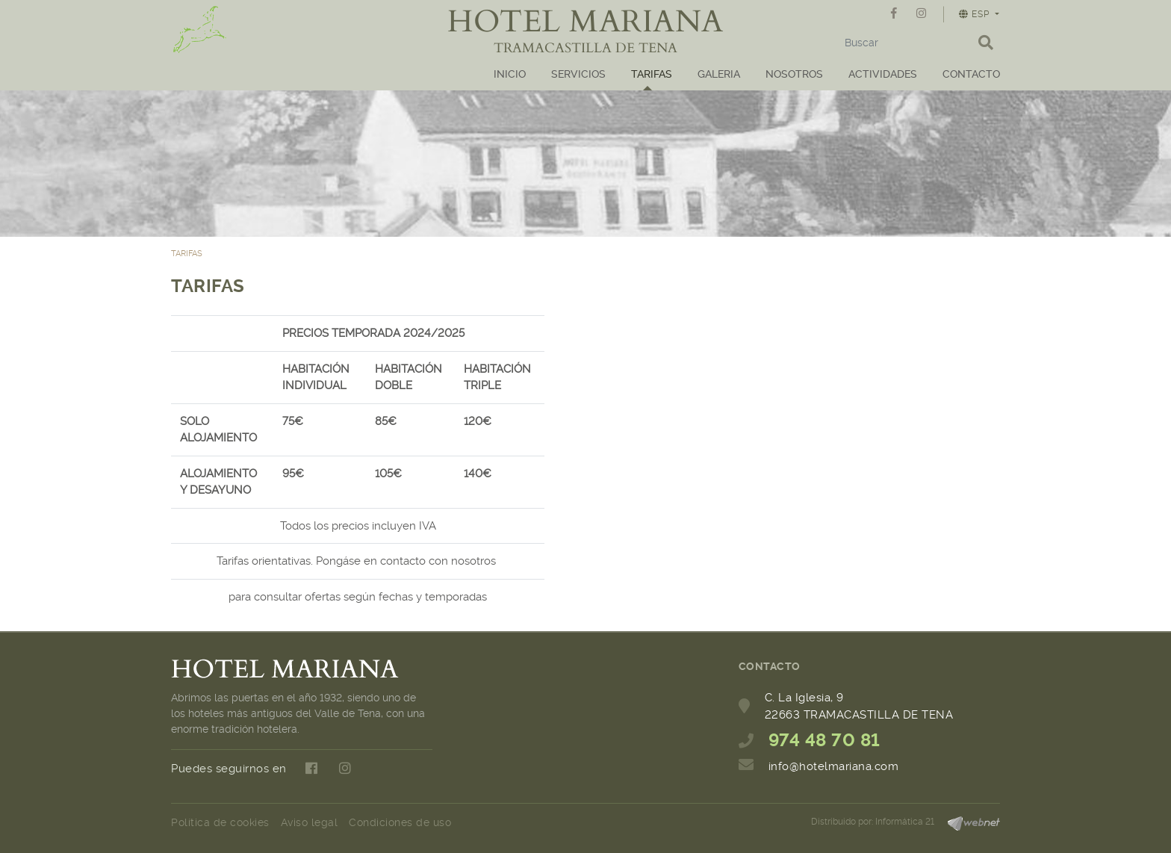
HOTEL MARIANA (585, 22)
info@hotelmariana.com (833, 766)
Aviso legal (309, 822)
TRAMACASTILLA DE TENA (585, 48)
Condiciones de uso (400, 822)
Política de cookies (220, 822)
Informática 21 (904, 821)
